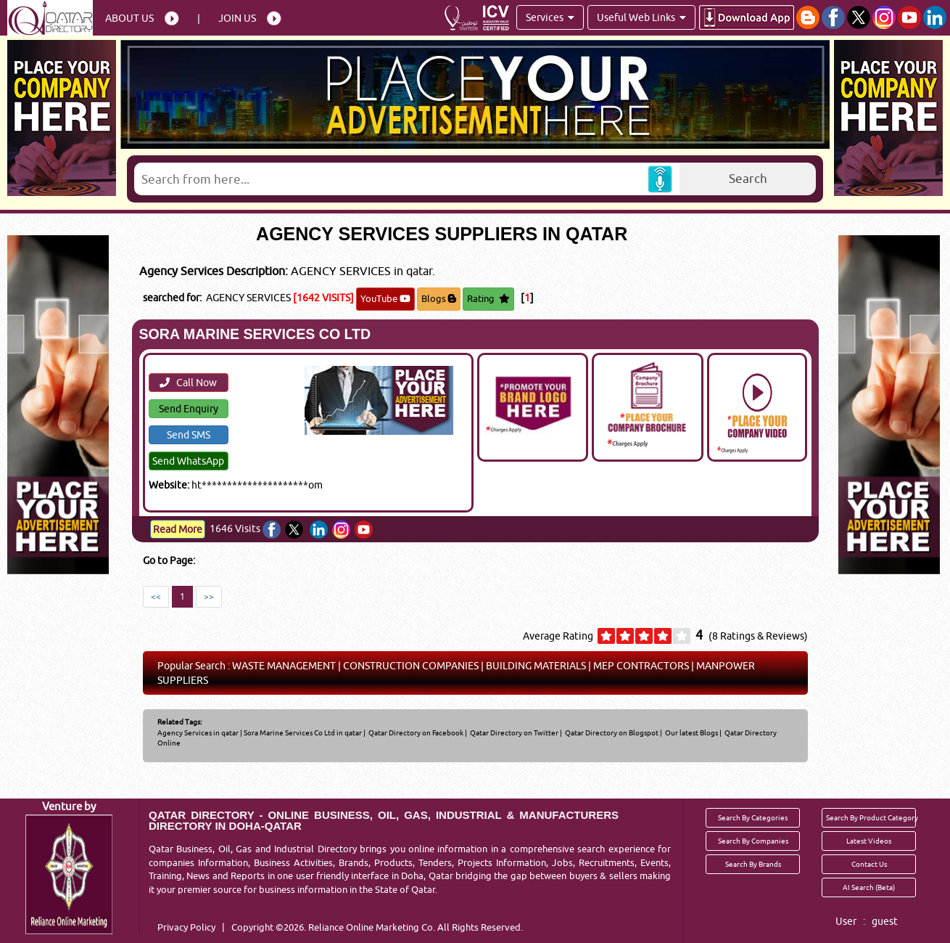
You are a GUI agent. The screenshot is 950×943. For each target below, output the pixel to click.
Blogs (438, 298)
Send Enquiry (188, 409)
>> (209, 596)
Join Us (237, 18)
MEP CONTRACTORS (641, 665)
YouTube (385, 298)
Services (550, 17)
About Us (129, 18)
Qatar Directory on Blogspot (610, 732)
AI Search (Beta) (869, 887)
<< (156, 596)
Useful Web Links (641, 17)
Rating (488, 298)
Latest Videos (868, 840)
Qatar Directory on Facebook (415, 732)
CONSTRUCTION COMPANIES (411, 665)
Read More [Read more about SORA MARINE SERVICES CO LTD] (177, 529)
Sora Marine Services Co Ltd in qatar (303, 732)
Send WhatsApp (188, 461)
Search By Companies (753, 840)
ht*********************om (257, 485)
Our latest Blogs (691, 732)
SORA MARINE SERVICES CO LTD (255, 334)
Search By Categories (753, 817)
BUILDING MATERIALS (536, 665)
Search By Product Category (871, 817)
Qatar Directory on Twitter (513, 732)
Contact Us (869, 864)
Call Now (188, 382)
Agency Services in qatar (198, 732)
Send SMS (188, 435)
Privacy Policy (186, 927)
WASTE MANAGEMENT (284, 665)
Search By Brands (753, 864)
